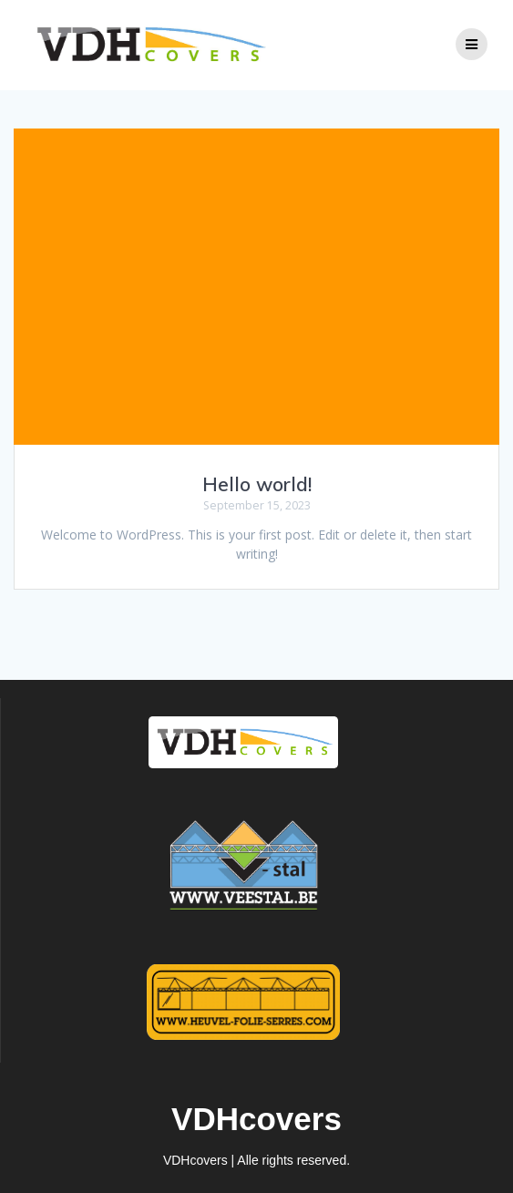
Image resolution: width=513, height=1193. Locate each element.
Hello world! (257, 484)
